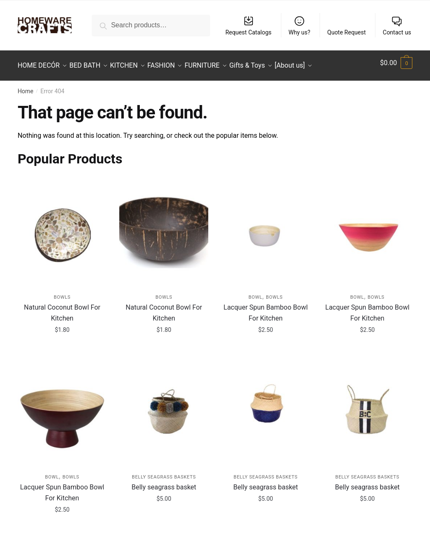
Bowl (255, 292)
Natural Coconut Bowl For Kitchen (62, 307)
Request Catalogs (248, 25)
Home (26, 86)
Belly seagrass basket (163, 482)
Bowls (62, 292)
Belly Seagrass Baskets (164, 472)
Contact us (397, 25)
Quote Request (346, 32)
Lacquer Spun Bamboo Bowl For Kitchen (265, 307)
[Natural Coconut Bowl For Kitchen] (62, 226)
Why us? (299, 25)
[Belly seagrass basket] (163, 406)
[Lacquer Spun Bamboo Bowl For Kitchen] (265, 226)
